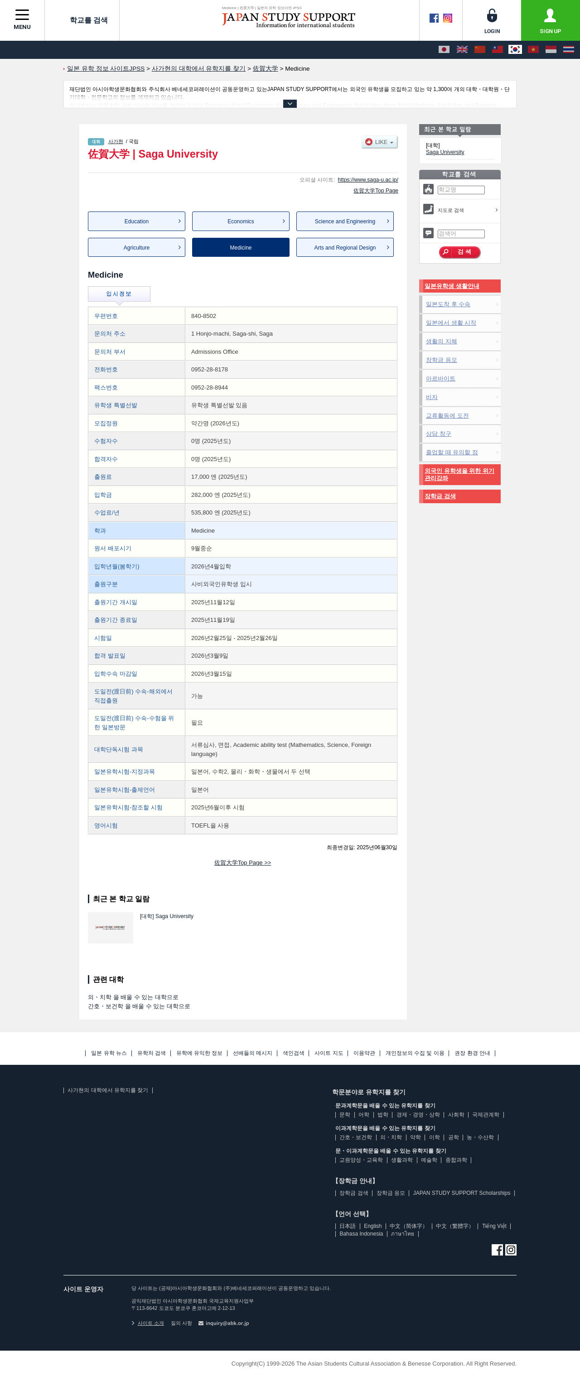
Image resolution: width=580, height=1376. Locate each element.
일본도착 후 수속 (448, 304)
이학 (434, 1137)
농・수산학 (480, 1137)
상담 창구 (438, 433)
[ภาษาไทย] (568, 50)
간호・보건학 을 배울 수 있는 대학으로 (139, 1006)
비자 (432, 397)
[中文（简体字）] (480, 50)
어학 (363, 1114)
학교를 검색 (82, 20)
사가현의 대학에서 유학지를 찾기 (108, 1090)
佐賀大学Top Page (375, 191)
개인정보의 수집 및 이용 (415, 1053)
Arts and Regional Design (345, 248)
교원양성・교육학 (361, 1160)
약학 (415, 1137)
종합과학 (456, 1160)
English (373, 1226)
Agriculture (137, 248)
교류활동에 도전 (447, 415)
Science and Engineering (345, 221)
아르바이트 (440, 378)
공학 (453, 1137)
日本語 (347, 1226)
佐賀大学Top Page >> (242, 862)
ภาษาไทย (402, 1234)
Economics (240, 221)
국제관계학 (485, 1114)
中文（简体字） (409, 1226)
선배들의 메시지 (252, 1053)
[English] (462, 50)
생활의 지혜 (441, 341)
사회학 (456, 1114)
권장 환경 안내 (472, 1053)
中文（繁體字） (455, 1226)
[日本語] (444, 50)
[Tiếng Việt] (533, 50)
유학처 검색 (151, 1053)
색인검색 (293, 1053)
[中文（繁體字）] (497, 50)
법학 (382, 1114)
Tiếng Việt (494, 1226)
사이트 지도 (328, 1053)
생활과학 (402, 1160)
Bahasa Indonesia (361, 1234)
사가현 (115, 141)
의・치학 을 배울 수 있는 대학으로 (133, 997)
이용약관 (364, 1053)
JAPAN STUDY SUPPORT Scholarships (462, 1193)
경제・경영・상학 (418, 1114)
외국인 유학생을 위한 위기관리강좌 (459, 474)
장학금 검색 (440, 496)
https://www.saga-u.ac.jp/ (368, 180)
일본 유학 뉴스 (109, 1053)
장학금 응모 (441, 359)
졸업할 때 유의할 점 (452, 452)
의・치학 (391, 1137)
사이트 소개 (147, 1323)
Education (137, 221)
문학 (344, 1114)
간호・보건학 (355, 1137)
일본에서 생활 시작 (451, 322)
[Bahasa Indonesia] (551, 50)
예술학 (429, 1160)
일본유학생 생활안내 (452, 286)
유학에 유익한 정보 (199, 1053)
